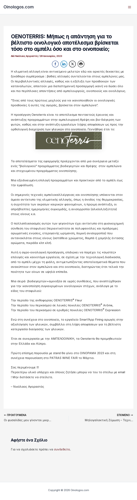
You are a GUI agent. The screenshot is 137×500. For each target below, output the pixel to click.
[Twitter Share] (72, 64)
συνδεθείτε (62, 449)
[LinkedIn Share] (63, 64)
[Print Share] (81, 64)
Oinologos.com (19, 6)
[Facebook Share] (55, 64)
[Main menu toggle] (129, 7)
